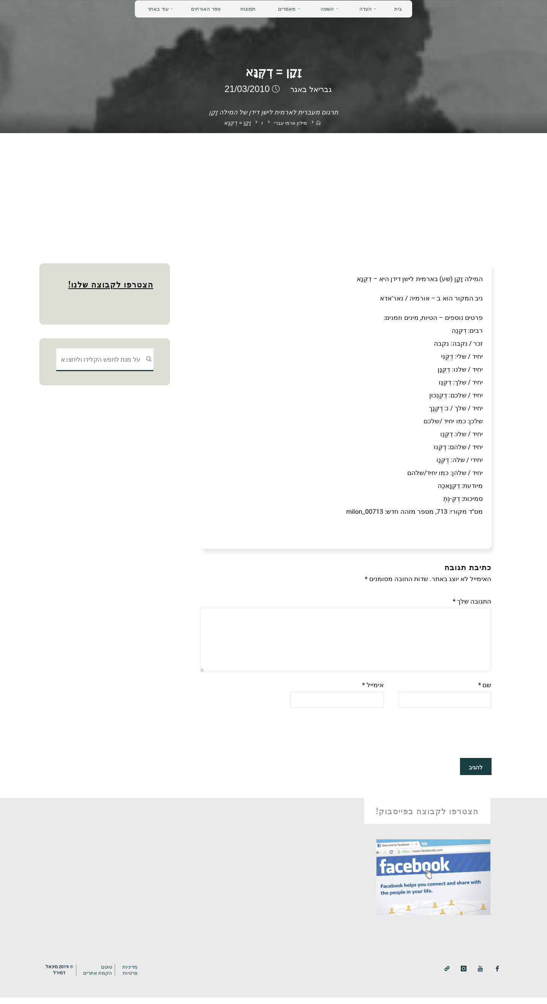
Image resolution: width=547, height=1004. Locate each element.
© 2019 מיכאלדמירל (61, 977)
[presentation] (434, 741)
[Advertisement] (273, 190)
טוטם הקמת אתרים (102, 977)
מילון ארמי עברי (289, 122)
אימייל (373, 692)
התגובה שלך (472, 601)
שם (485, 692)
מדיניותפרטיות (135, 977)
